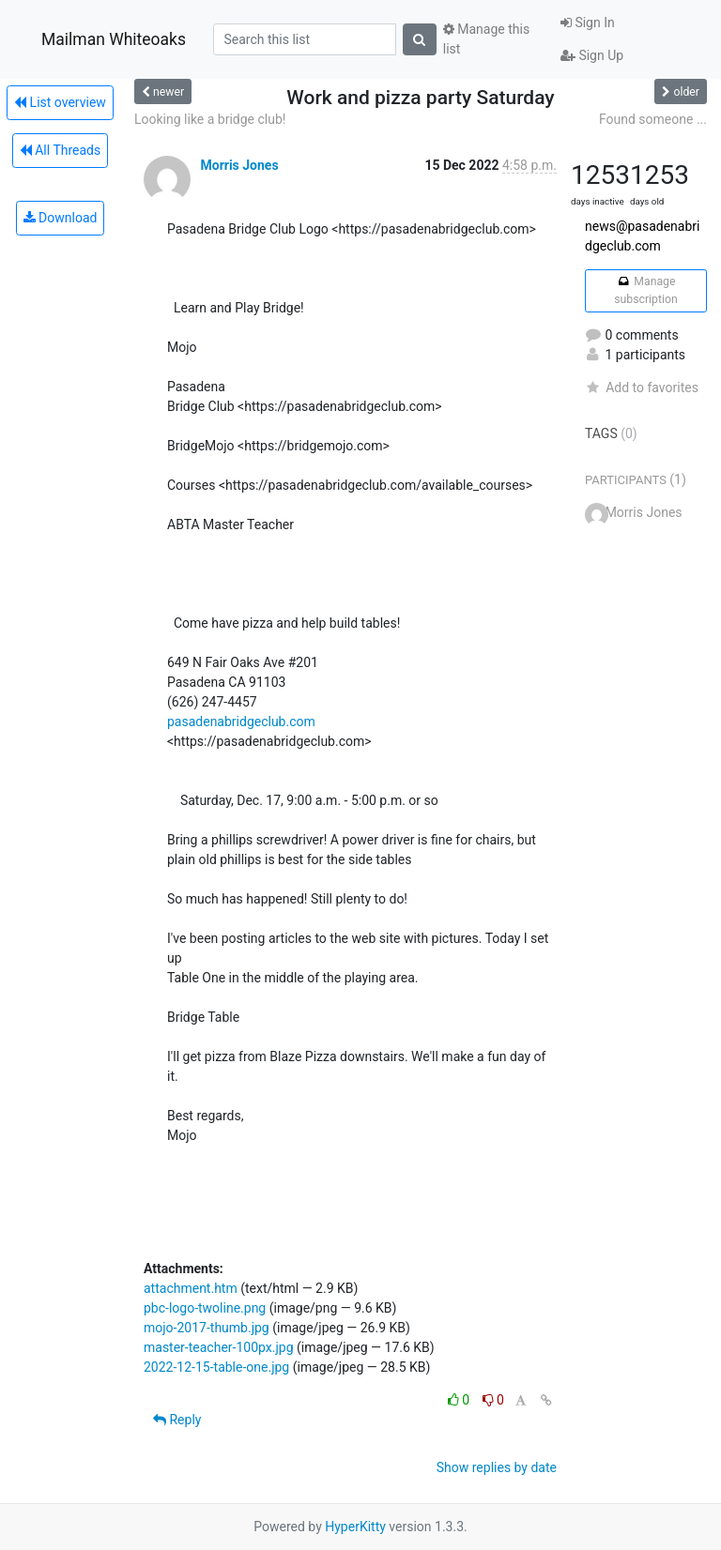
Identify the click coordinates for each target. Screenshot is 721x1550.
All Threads (60, 150)
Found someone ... (653, 119)
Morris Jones (239, 165)
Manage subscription (645, 290)
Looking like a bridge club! (209, 119)
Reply (177, 1419)
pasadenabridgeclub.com (241, 721)
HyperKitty (355, 1526)
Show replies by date (497, 1467)
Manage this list (486, 39)
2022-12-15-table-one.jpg (216, 1367)
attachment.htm (191, 1288)
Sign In (587, 22)
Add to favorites (641, 387)
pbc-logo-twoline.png (205, 1307)
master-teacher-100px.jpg (219, 1347)
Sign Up (591, 55)
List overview (60, 102)
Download (60, 217)
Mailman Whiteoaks (113, 39)
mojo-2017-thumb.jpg (206, 1327)
